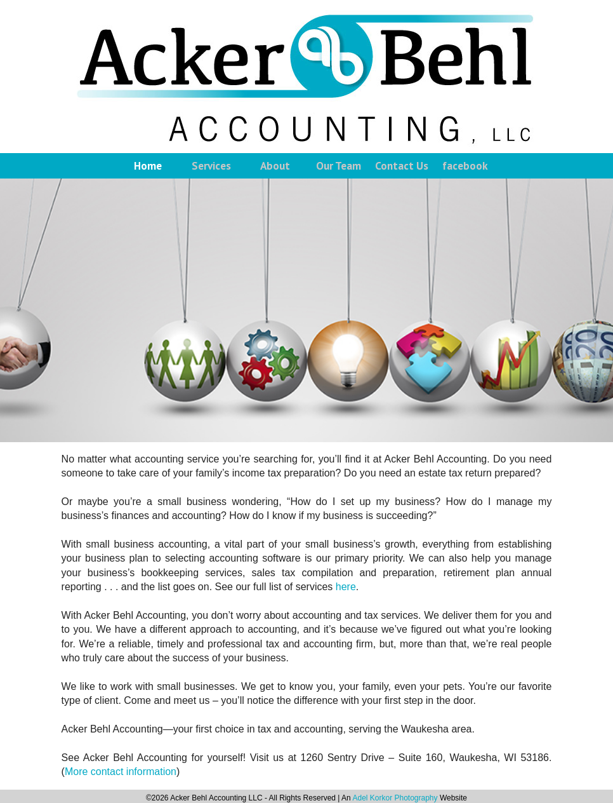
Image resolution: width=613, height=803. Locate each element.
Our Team (338, 165)
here (346, 586)
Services (211, 165)
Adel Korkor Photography (394, 797)
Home (148, 165)
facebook (465, 165)
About (275, 165)
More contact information (120, 771)
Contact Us (401, 165)
